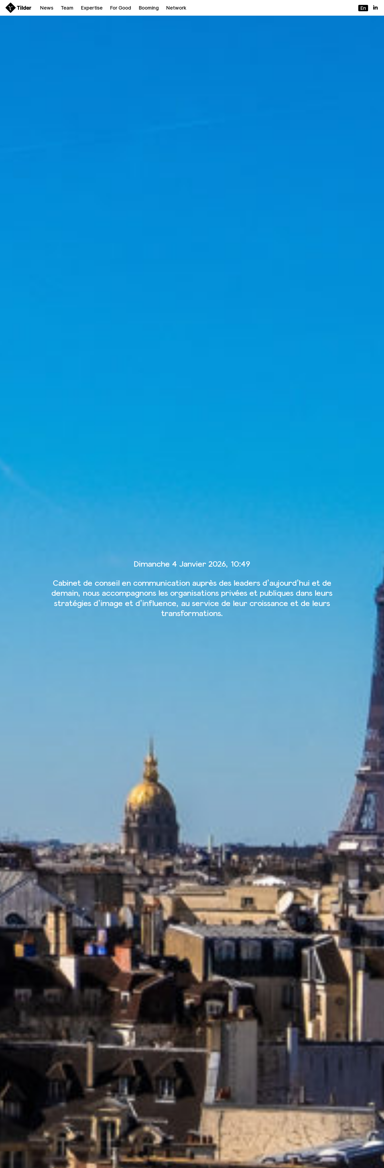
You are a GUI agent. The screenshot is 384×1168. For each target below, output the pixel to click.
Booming (149, 8)
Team (67, 8)
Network (176, 8)
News (46, 8)
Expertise (92, 8)
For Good (120, 8)
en (363, 8)
